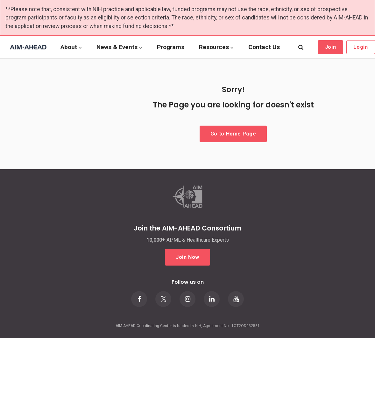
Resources (216, 47)
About (71, 47)
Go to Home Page (233, 134)
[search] (301, 47)
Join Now (187, 257)
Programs (170, 47)
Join (330, 47)
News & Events (119, 47)
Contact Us (264, 47)
